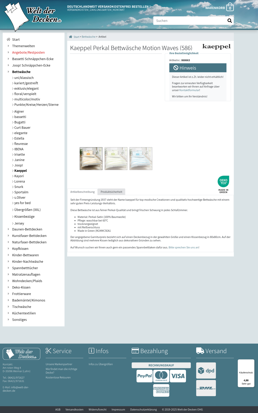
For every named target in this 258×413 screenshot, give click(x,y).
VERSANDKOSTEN (77, 10)
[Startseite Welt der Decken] (21, 353)
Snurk (17, 186)
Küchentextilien (21, 313)
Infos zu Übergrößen (101, 364)
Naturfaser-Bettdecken (26, 242)
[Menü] (252, 361)
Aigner (18, 111)
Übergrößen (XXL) (26, 209)
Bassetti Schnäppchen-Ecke (30, 58)
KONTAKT (119, 10)
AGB (57, 409)
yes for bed (21, 202)
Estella (18, 138)
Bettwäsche (18, 71)
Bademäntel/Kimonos (25, 300)
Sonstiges (16, 319)
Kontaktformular (189, 90)
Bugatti (18, 122)
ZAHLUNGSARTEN (100, 10)
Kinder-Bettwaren (22, 255)
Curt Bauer (21, 127)
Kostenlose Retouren (58, 377)
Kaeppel (19, 170)
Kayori (18, 176)
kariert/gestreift (25, 83)
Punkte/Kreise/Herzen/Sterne (35, 104)
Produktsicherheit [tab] (111, 192)
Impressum (118, 409)
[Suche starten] (229, 20)
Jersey (18, 223)
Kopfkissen (17, 248)
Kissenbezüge (23, 216)
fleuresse (20, 143)
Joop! (17, 165)
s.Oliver (18, 197)
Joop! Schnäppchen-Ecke (28, 65)
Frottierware (18, 293)
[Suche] (193, 20)
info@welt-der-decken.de (16, 389)
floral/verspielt (24, 93)
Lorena (18, 181)
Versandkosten (74, 409)
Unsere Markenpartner (59, 364)
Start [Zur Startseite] (13, 39)
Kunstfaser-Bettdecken (26, 235)
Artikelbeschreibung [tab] (82, 192)
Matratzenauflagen (23, 274)
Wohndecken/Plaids (24, 281)
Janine (18, 159)
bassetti (19, 116)
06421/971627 (16, 377)
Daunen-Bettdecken (24, 229)
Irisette (18, 154)
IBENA (17, 149)
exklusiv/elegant (25, 88)
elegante (19, 133)
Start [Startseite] (74, 37)
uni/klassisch (23, 77)
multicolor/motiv (26, 99)
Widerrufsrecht (97, 409)
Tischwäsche (18, 306)
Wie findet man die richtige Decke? (61, 370)
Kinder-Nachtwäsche (24, 261)
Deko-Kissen (18, 287)
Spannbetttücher (22, 268)
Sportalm (20, 192)
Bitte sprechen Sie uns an (184, 247)
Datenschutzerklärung (143, 409)
